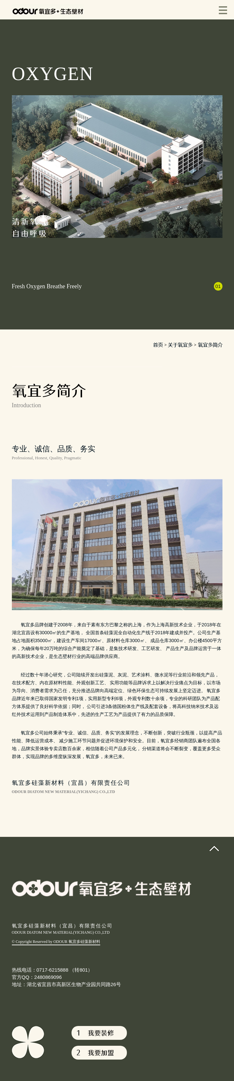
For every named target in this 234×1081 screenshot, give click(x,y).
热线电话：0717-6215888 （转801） (52, 970)
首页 (158, 345)
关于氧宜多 (180, 345)
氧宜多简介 (210, 345)
